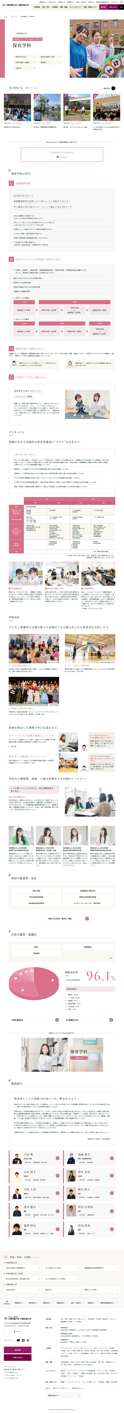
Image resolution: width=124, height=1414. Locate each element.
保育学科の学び (21, 57)
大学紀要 (98, 1320)
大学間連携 (101, 1383)
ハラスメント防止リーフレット (12, 1376)
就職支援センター (111, 1363)
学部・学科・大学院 (24, 1258)
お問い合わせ (113, 7)
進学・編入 (101, 1363)
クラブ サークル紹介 (102, 1371)
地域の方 (91, 2)
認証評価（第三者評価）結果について (14, 1370)
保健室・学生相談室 (86, 1374)
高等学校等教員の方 (102, 2)
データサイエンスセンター (73, 1383)
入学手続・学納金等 (89, 1351)
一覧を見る (106, 88)
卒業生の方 (61, 2)
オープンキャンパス (66, 1349)
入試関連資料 (114, 1351)
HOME (5, 16)
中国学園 (37, 7)
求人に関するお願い (66, 1365)
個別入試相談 (64, 1357)
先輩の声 (19, 68)
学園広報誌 (91, 1320)
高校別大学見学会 (106, 1354)
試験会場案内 (85, 1354)
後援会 (70, 1322)
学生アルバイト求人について (61, 1389)
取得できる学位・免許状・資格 (59, 918)
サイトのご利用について (11, 1373)
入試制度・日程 (65, 1351)
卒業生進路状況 (17, 1020)
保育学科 (48, 1290)
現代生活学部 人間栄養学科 (15, 1268)
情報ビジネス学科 (90, 1290)
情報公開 (104, 1320)
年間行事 (63, 1371)
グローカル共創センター (89, 1383)
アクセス (114, 2)
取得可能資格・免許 (48, 57)
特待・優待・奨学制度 (103, 1351)
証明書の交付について (78, 1389)
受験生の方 (43, 2)
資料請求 (103, 7)
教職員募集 (64, 1322)
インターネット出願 (66, 1354)
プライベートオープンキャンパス (82, 1349)
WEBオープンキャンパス (100, 1349)
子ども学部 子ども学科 (53, 1268)
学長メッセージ (82, 1320)
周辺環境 (112, 1371)
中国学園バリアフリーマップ (69, 1377)
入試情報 (55, 7)
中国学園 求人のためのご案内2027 (83, 1365)
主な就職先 (93, 1363)
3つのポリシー (113, 1320)
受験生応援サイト (53, 1396)
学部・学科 (45, 7)
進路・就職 (63, 7)
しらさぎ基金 (77, 1322)
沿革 (62, 1320)
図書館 (62, 1383)
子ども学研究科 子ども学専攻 (55, 1279)
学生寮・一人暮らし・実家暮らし (70, 1374)
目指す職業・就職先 (22, 62)
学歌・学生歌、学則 (70, 1320)
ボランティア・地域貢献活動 (87, 1371)
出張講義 (114, 1354)
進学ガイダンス (94, 1354)
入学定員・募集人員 (76, 1351)
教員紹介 (44, 62)
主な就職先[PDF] (72, 1020)
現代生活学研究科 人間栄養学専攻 (18, 1279)
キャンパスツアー (72, 1371)
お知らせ (48, 1389)
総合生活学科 (10, 1290)
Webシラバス (114, 1374)
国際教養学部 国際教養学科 (93, 1268)
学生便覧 (81, 1377)
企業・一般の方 (81, 2)
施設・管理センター (90, 7)
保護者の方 (70, 2)
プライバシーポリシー (10, 1367)
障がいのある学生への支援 (101, 1374)
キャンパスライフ (75, 7)
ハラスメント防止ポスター (11, 1379)
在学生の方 (52, 2)
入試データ (76, 1354)
